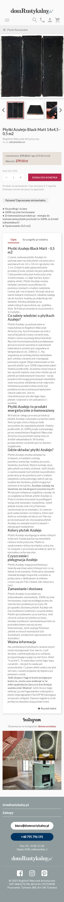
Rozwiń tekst (47, 708)
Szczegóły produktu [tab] (35, 239)
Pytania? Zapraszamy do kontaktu (25, 200)
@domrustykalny (47, 726)
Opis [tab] (13, 239)
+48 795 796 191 (32, 837)
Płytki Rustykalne (15, 30)
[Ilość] (13, 177)
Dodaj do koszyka (44, 177)
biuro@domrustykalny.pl (32, 826)
